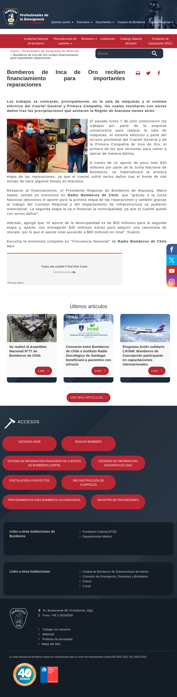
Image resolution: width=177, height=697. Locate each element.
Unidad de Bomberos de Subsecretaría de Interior (114, 571)
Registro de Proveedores (118, 500)
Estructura (84, 22)
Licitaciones (107, 38)
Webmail (46, 634)
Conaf (85, 586)
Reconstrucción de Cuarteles (88, 482)
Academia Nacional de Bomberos (36, 41)
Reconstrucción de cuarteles (65, 41)
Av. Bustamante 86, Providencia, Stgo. (66, 610)
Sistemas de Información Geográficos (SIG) (117, 463)
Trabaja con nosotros (54, 629)
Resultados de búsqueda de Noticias (51, 51)
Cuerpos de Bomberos (131, 22)
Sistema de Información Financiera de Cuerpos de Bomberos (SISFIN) (44, 463)
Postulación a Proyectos (29, 480)
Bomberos (89, 38)
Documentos (105, 22)
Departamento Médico (96, 536)
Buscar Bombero (88, 441)
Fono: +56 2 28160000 (55, 615)
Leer (43, 370)
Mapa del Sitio (49, 644)
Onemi (85, 581)
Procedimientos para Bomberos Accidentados (44, 500)
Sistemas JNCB (29, 441)
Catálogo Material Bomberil (131, 41)
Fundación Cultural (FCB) (98, 531)
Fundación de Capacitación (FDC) (160, 41)
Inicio (14, 51)
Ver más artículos (88, 397)
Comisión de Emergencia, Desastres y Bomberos (114, 576)
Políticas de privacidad (55, 639)
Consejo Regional (160, 22)
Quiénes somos (62, 22)
